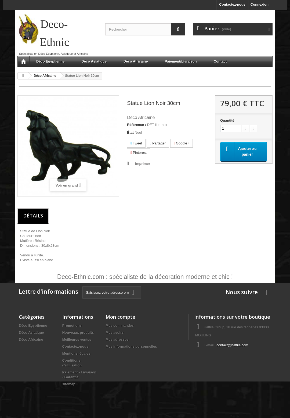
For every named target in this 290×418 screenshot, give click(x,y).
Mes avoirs (115, 332)
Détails (33, 215)
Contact (220, 61)
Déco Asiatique (93, 61)
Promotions (72, 326)
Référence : (136, 125)
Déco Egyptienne (50, 61)
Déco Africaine (136, 61)
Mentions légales (76, 353)
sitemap (68, 384)
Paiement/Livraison (181, 61)
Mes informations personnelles (131, 346)
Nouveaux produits (78, 332)
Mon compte (120, 317)
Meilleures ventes (76, 339)
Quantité (227, 120)
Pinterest (138, 153)
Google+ (181, 143)
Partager (158, 143)
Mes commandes (120, 326)
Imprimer (142, 164)
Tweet (136, 143)
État (130, 132)
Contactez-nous (232, 4)
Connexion (260, 4)
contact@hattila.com (232, 345)
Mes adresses (117, 339)
